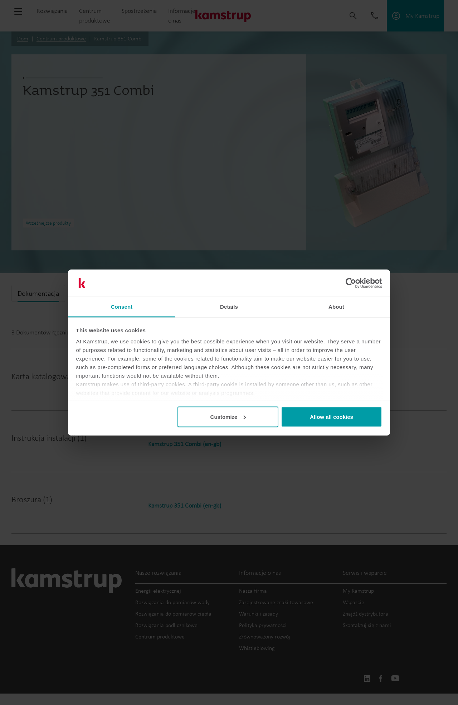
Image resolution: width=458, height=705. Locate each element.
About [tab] (336, 307)
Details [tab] (229, 307)
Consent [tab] (122, 307)
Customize (228, 416)
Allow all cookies (331, 416)
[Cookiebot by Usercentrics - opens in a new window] (351, 283)
